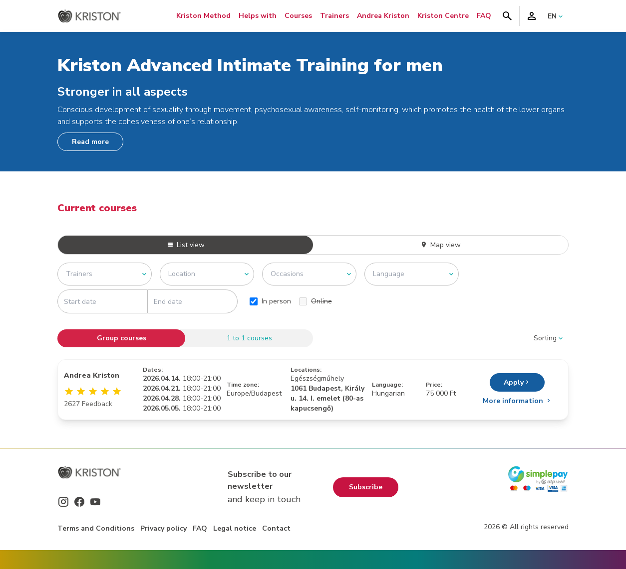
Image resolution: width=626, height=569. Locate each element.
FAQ (484, 15)
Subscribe (365, 487)
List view (186, 245)
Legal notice (234, 528)
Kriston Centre (443, 15)
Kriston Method (203, 15)
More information (517, 401)
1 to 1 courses (249, 338)
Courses (298, 15)
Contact (276, 528)
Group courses (121, 338)
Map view (440, 245)
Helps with (258, 15)
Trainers (334, 15)
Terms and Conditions (95, 528)
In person (270, 301)
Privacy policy (163, 528)
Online (315, 301)
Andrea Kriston (383, 15)
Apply (517, 382)
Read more (90, 141)
